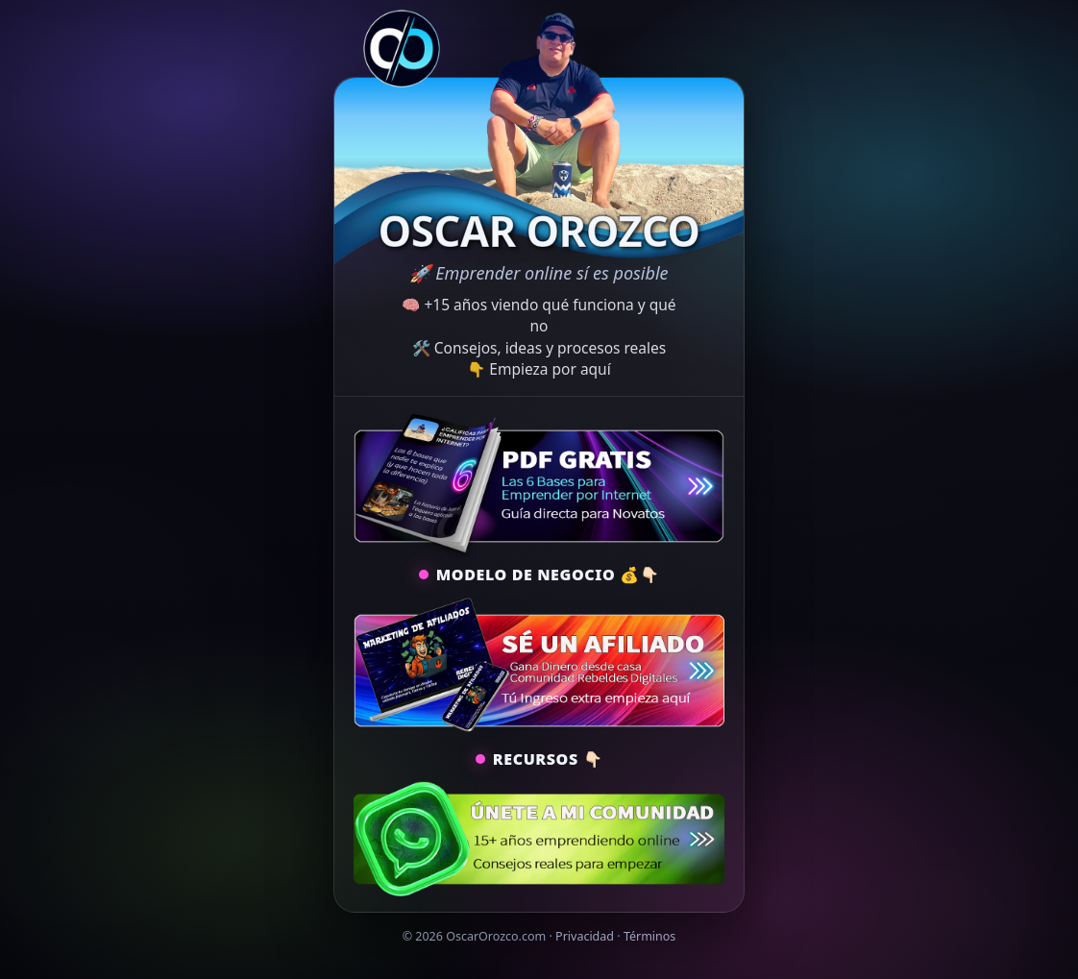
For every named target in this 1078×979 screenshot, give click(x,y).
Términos (649, 936)
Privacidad (584, 936)
